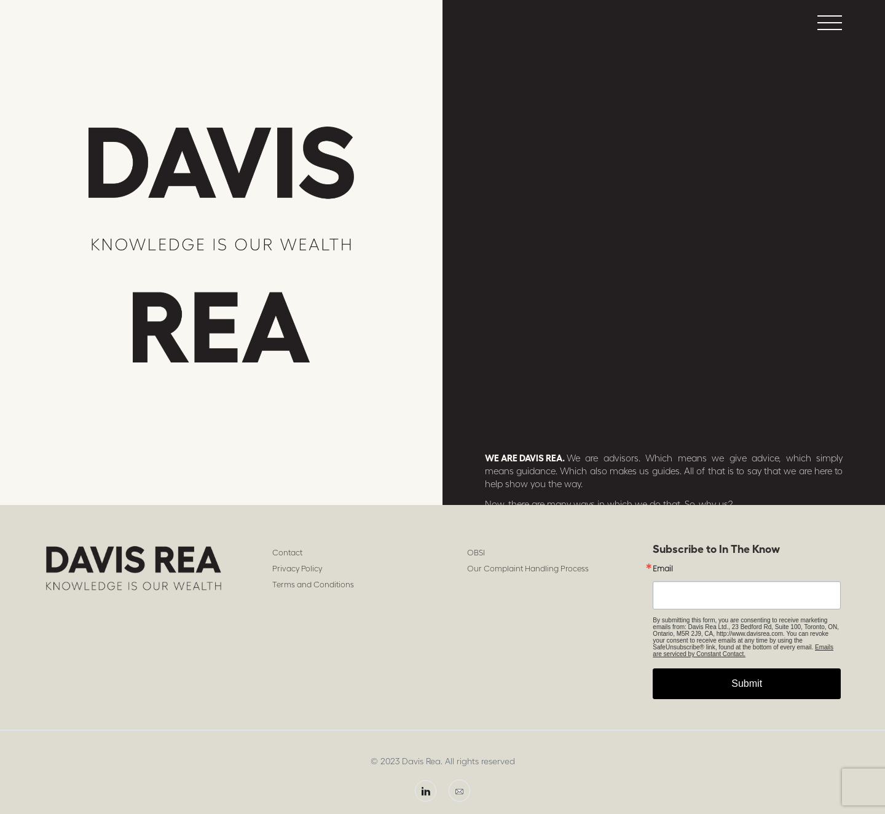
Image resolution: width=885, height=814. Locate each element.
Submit (746, 683)
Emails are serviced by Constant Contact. (743, 650)
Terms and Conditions (313, 584)
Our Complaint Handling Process (528, 568)
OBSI (476, 552)
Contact (287, 552)
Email (663, 568)
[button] (829, 22)
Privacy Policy (297, 568)
